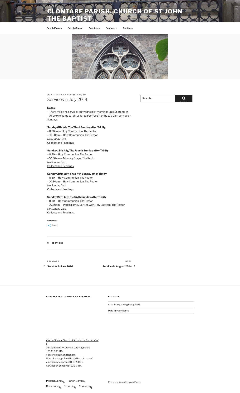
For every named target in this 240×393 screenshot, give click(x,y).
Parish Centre (75, 28)
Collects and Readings (60, 142)
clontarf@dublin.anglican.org (60, 354)
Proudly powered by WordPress (124, 382)
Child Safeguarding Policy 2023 (124, 304)
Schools (112, 28)
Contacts (128, 28)
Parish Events (54, 28)
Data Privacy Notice (118, 310)
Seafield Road (76, 95)
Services (58, 243)
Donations (94, 28)
